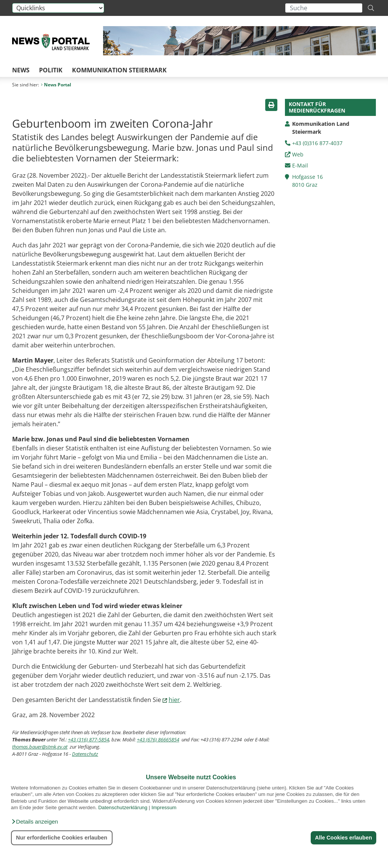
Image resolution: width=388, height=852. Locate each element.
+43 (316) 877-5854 (88, 739)
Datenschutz (85, 753)
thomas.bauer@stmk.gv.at (39, 746)
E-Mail (300, 165)
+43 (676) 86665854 (158, 739)
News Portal (56, 84)
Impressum (164, 807)
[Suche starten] (371, 8)
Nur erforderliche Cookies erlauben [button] (61, 838)
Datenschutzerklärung (122, 807)
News (21, 70)
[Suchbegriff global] (324, 8)
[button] (34, 822)
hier (174, 700)
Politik (51, 70)
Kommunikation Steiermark (119, 70)
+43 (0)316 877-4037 (317, 143)
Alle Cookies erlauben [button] (343, 838)
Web (298, 154)
